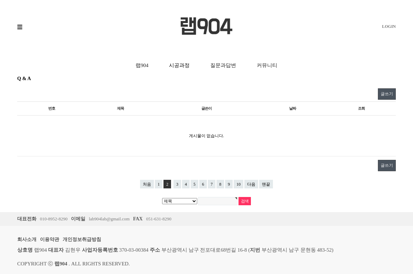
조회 (361, 108)
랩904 (142, 65)
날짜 (292, 108)
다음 (251, 184)
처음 (147, 184)
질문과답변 (223, 65)
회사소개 (26, 239)
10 (238, 184)
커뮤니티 (267, 65)
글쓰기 (387, 93)
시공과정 (179, 65)
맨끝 (266, 184)
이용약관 (49, 239)
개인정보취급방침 (82, 239)
